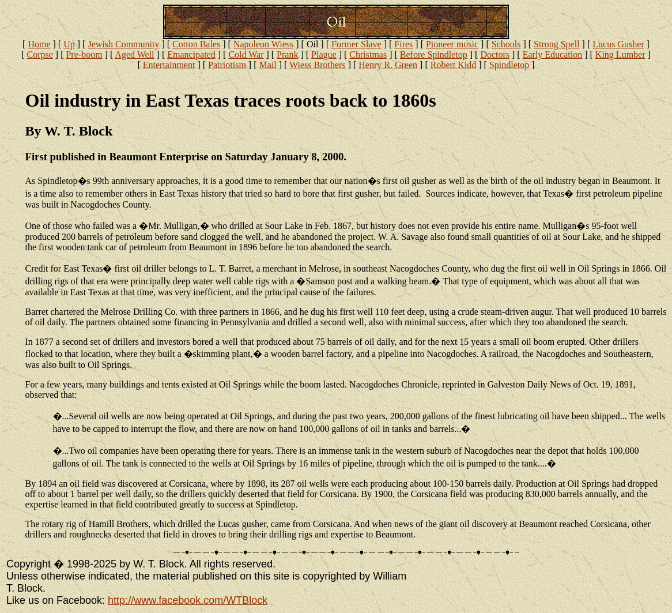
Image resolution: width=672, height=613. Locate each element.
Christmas (368, 54)
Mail (267, 65)
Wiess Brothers (317, 65)
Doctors (494, 54)
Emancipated (191, 54)
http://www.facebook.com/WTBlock (187, 600)
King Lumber (620, 54)
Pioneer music (452, 44)
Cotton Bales (196, 44)
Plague (324, 54)
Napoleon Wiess (263, 44)
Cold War (245, 54)
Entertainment (169, 65)
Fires (403, 44)
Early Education (553, 54)
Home (39, 44)
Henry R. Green (387, 65)
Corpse (39, 54)
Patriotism (227, 65)
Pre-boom (84, 54)
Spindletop (509, 65)
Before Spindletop (433, 54)
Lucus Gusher (618, 44)
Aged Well (134, 54)
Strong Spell (557, 44)
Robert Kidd (454, 65)
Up (69, 44)
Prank (287, 54)
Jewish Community (123, 44)
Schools (506, 44)
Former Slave (356, 44)
